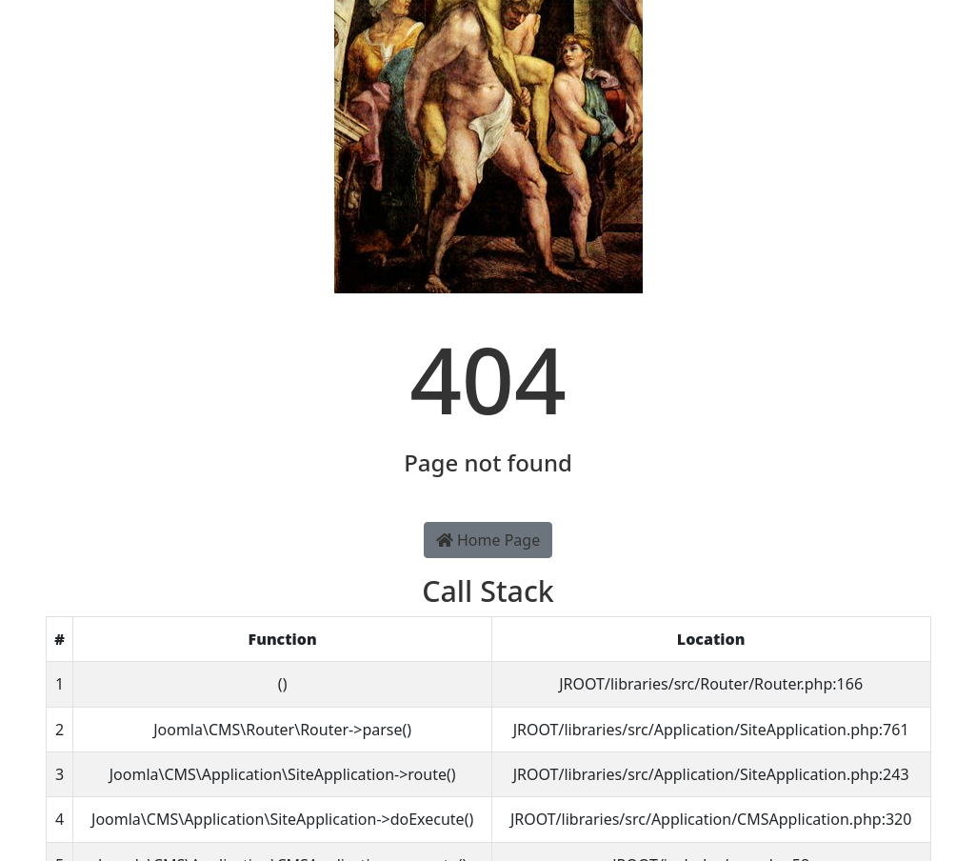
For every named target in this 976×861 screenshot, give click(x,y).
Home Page (488, 540)
